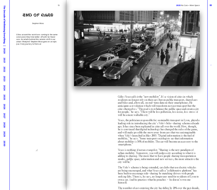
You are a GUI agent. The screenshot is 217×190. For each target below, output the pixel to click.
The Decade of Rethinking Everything (4, 24)
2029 (4, 134)
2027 (4, 115)
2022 (4, 69)
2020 (4, 51)
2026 (4, 106)
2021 (4, 60)
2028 (4, 125)
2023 (4, 78)
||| (211, 5)
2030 (4, 143)
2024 (4, 88)
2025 (4, 97)
